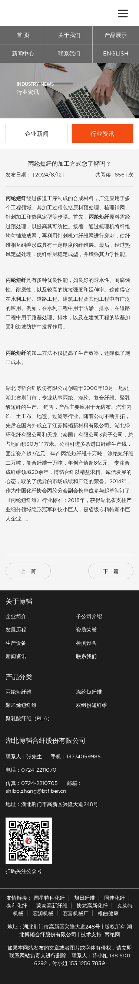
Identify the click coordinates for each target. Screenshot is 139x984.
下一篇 (111, 571)
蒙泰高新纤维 (51, 906)
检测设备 (86, 643)
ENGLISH (115, 53)
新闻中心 (23, 53)
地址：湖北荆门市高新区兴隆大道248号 (52, 804)
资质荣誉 (86, 630)
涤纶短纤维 (89, 692)
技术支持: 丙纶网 (100, 934)
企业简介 (16, 616)
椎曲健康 (108, 913)
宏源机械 (43, 913)
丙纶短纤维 (19, 692)
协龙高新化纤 (92, 906)
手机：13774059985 (76, 756)
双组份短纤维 (91, 705)
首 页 (23, 35)
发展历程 (16, 630)
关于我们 (69, 35)
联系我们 (69, 53)
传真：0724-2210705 (32, 783)
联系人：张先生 (24, 756)
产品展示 (116, 35)
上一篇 (28, 571)
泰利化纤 (16, 906)
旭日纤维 (84, 898)
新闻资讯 (16, 656)
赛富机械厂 (76, 913)
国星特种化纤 (49, 898)
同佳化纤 (114, 898)
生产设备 (16, 643)
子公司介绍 (89, 616)
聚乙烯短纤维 (21, 705)
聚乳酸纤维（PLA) (28, 718)
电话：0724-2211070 (31, 770)
